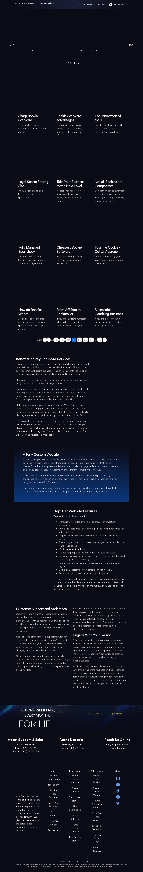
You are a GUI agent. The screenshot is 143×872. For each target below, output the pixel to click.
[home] (67, 62)
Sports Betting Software (75, 779)
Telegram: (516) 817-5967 (25, 748)
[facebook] (118, 797)
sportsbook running (30, 431)
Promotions (53, 830)
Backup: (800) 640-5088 (114, 714)
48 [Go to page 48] (56, 340)
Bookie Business (96, 849)
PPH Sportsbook (75, 808)
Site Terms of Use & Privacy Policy (80, 862)
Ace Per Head (56, 862)
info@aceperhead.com (117, 744)
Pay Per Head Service (96, 779)
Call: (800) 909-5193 (85, 4)
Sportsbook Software (75, 799)
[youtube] (118, 784)
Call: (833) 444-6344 (71, 744)
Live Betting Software (75, 839)
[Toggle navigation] (123, 29)
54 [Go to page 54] (91, 340)
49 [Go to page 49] (62, 340)
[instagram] (118, 778)
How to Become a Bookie (96, 804)
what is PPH (71, 367)
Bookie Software (75, 790)
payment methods (76, 549)
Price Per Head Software (96, 817)
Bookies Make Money (96, 792)
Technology (53, 784)
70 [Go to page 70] (99, 340)
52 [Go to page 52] (79, 340)
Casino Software (75, 817)
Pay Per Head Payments (53, 794)
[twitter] (118, 803)
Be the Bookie (53, 813)
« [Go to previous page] (44, 340)
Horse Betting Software (75, 828)
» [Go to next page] (104, 340)
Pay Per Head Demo (53, 777)
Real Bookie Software (97, 827)
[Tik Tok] (118, 791)
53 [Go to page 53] (85, 340)
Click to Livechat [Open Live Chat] (117, 748)
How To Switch (54, 823)
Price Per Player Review (96, 838)
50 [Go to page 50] (68, 340)
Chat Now (101, 4)
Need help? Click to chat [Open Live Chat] (97, 714)
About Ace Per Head (53, 804)
